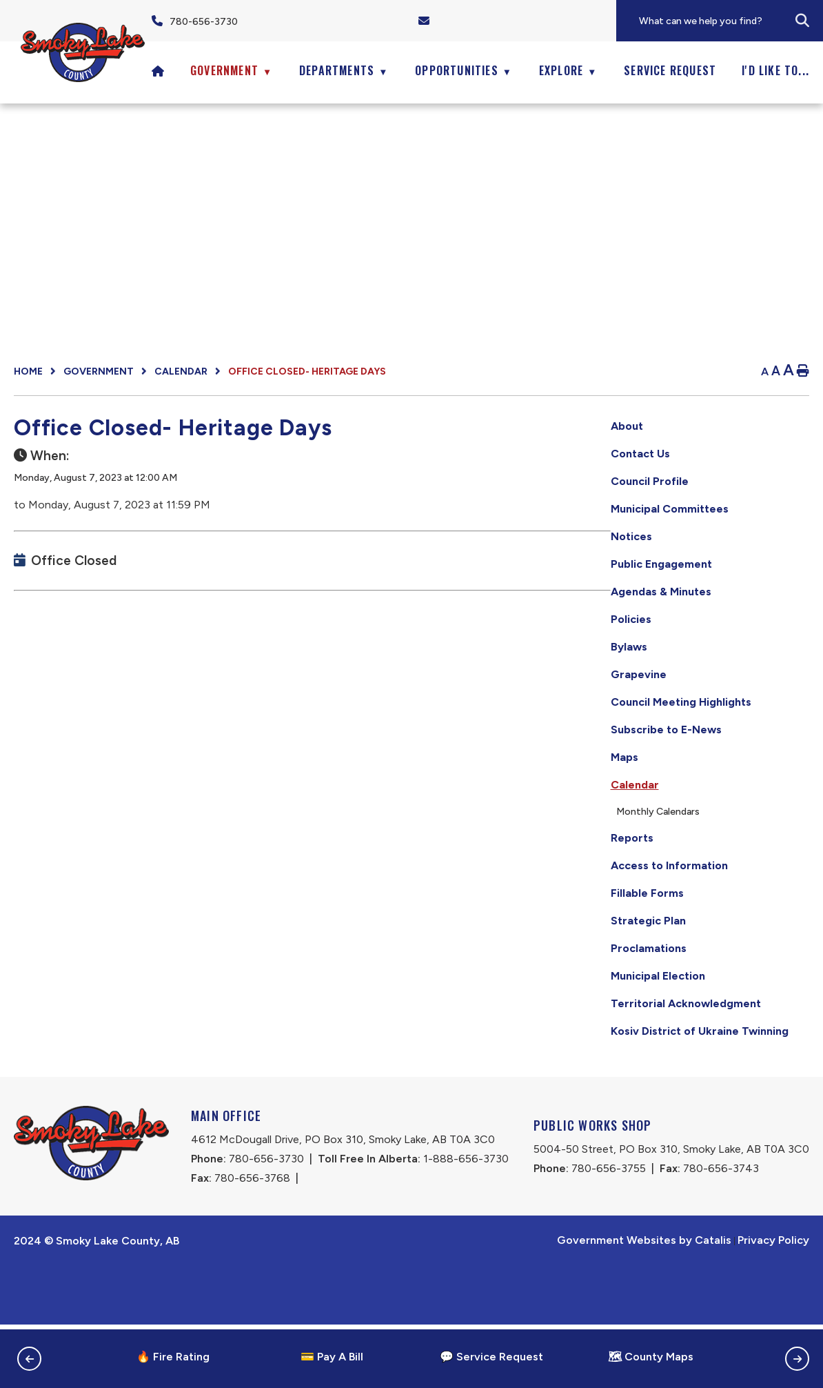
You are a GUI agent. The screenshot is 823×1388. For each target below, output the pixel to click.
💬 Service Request (491, 1356)
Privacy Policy (773, 1303)
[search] (730, 21)
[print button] (803, 371)
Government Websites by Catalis (644, 1303)
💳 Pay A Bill (332, 1356)
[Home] (158, 70)
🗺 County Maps (650, 1356)
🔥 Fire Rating (173, 1356)
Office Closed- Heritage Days (307, 371)
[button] (802, 21)
